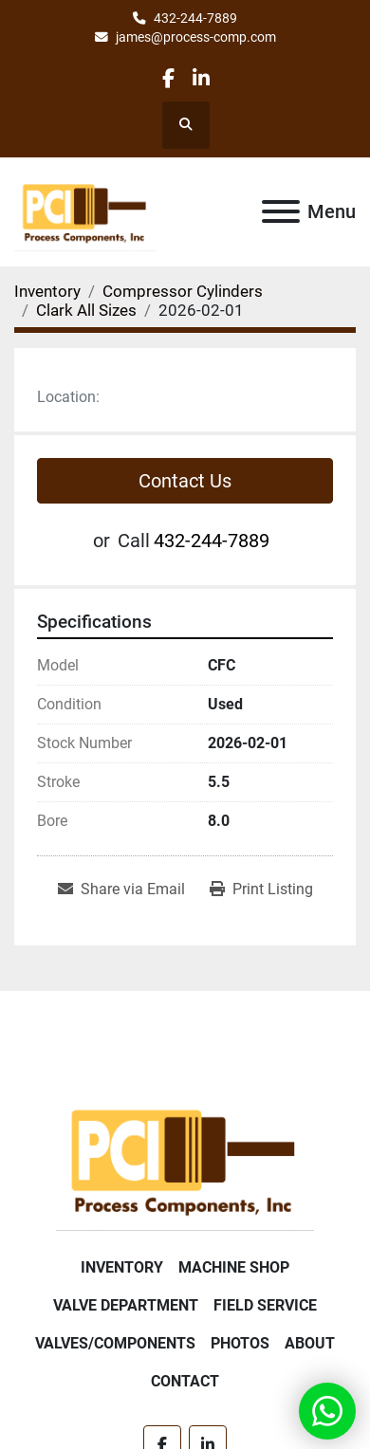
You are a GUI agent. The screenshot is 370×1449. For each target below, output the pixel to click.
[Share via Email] (121, 889)
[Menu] (281, 211)
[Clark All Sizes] (86, 310)
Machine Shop (233, 1267)
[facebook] (168, 78)
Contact (185, 1381)
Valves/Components (115, 1343)
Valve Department (125, 1305)
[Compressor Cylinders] (182, 291)
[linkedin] (200, 78)
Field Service (265, 1305)
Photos (240, 1343)
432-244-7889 (195, 18)
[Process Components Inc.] (185, 1158)
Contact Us (185, 480)
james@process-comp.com (196, 37)
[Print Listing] (261, 889)
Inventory (122, 1267)
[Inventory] (47, 291)
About (310, 1343)
